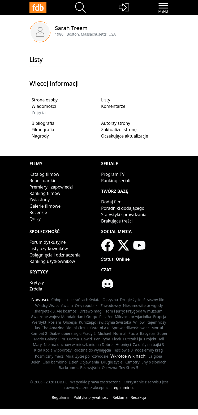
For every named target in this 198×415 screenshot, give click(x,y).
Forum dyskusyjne (47, 242)
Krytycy (36, 282)
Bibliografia (43, 123)
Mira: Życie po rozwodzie (87, 356)
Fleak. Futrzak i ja (127, 338)
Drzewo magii (92, 311)
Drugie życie (130, 299)
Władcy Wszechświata (54, 305)
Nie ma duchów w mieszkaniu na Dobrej (79, 344)
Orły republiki (86, 305)
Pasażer (106, 316)
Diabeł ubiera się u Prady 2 (72, 333)
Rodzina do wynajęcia (92, 350)
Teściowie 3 (123, 350)
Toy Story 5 (128, 367)
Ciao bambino (54, 362)
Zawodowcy (111, 305)
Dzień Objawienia (84, 362)
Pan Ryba (102, 338)
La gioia (155, 356)
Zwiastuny (39, 200)
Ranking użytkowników (52, 261)
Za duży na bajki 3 (148, 344)
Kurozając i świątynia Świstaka (105, 322)
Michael (104, 333)
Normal (119, 333)
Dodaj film (111, 202)
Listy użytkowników (48, 248)
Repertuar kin (43, 180)
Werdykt (39, 322)
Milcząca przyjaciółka (133, 316)
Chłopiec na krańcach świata (75, 299)
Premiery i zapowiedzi (51, 187)
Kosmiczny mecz (49, 356)
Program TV (112, 174)
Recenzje (38, 212)
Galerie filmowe (45, 206)
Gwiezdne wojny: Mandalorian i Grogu (64, 316)
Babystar (147, 333)
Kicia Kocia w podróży (53, 350)
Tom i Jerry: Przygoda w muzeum (134, 311)
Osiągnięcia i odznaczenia (55, 255)
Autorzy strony (115, 123)
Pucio (133, 333)
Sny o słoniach (153, 362)
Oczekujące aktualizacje (124, 136)
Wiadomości (44, 106)
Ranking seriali (115, 180)
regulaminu (123, 387)
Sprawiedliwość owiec (130, 327)
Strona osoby (45, 100)
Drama (73, 338)
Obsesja (70, 322)
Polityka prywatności (91, 397)
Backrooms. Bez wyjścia (79, 367)
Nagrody (40, 136)
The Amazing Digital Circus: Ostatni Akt (76, 327)
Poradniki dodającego (122, 208)
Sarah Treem (71, 28)
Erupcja (159, 316)
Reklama (120, 397)
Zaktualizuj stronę (119, 129)
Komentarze (113, 106)
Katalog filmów (44, 174)
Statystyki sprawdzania (124, 214)
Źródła (35, 289)
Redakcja (138, 397)
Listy (105, 100)
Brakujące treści (117, 221)
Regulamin (61, 397)
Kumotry (132, 362)
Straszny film (154, 299)
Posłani (54, 322)
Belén (35, 362)
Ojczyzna (110, 299)
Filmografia (43, 129)
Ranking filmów (44, 193)
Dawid (86, 338)
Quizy (35, 219)
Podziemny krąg (149, 350)
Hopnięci (123, 344)
